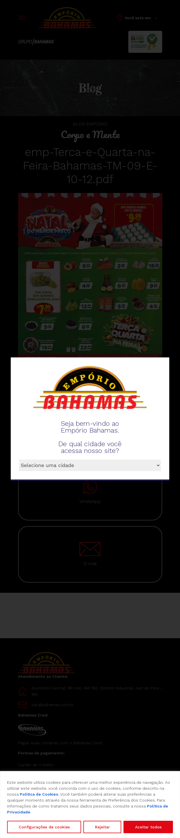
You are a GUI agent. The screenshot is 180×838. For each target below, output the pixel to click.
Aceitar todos (148, 827)
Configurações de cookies (44, 827)
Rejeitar (102, 827)
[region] (90, 804)
